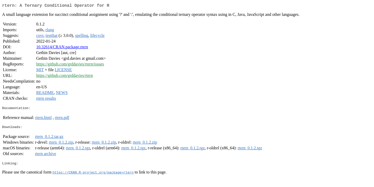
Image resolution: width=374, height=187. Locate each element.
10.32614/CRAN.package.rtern (62, 48)
